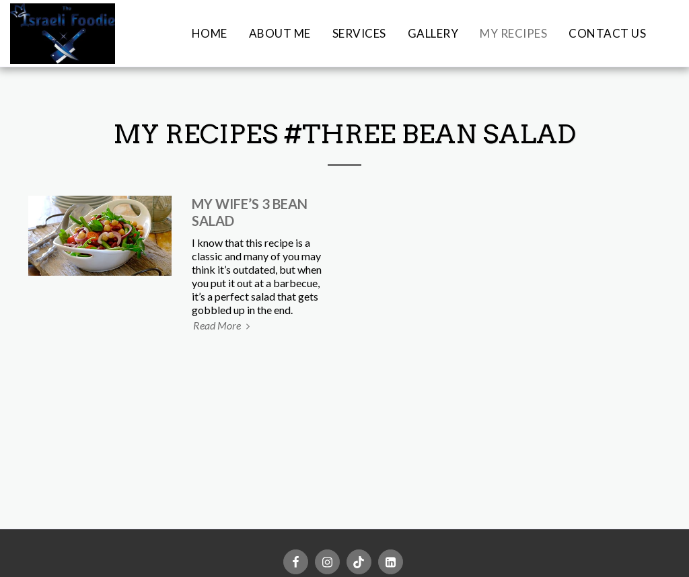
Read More (223, 325)
